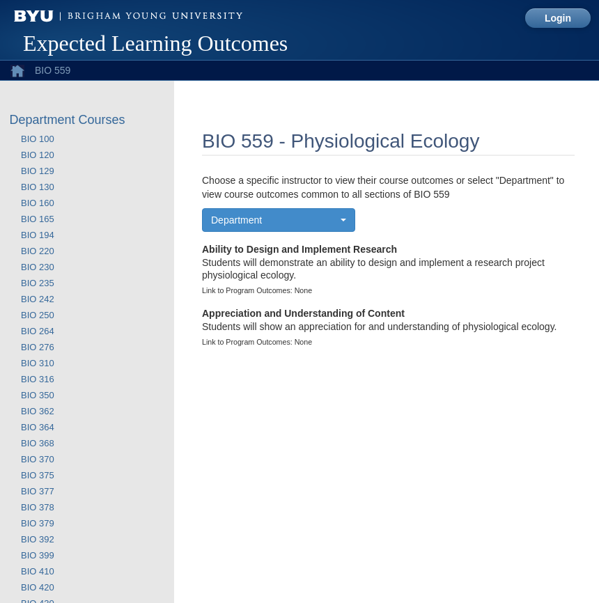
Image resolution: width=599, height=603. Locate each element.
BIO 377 (37, 491)
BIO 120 (37, 155)
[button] (278, 220)
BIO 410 (37, 571)
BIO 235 (37, 283)
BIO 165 (37, 219)
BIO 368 (37, 443)
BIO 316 (37, 379)
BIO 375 (37, 475)
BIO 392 (37, 539)
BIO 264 (37, 331)
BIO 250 (37, 315)
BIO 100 (37, 139)
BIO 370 (37, 459)
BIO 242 (37, 299)
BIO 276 (37, 347)
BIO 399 (37, 555)
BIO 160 (37, 203)
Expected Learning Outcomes (155, 43)
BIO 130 (37, 187)
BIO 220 (37, 251)
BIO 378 (37, 507)
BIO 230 (37, 267)
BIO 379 (37, 523)
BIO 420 (37, 587)
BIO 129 (37, 171)
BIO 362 (37, 411)
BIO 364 (37, 427)
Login (558, 18)
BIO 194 (37, 235)
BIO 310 (37, 363)
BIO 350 (37, 395)
